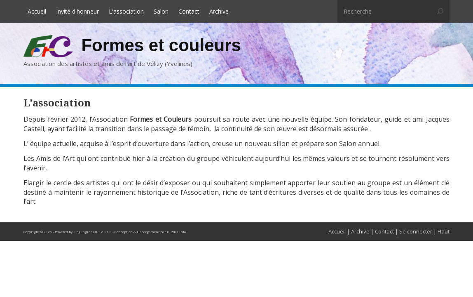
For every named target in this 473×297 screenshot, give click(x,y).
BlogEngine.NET (86, 231)
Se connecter (415, 231)
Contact (188, 11)
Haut (444, 231)
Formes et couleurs (161, 45)
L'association (126, 11)
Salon (161, 11)
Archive (219, 11)
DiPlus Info (176, 231)
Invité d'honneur (77, 11)
